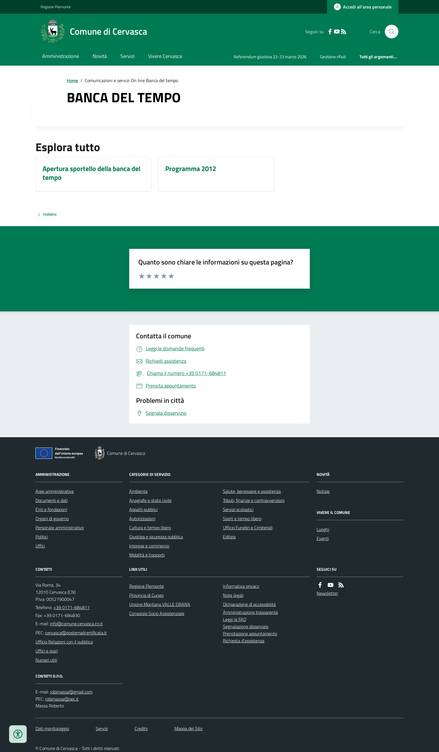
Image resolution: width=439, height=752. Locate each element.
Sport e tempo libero (242, 518)
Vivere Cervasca (165, 56)
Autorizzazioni (142, 518)
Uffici (40, 545)
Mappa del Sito (188, 728)
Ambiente (138, 491)
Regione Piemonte (56, 7)
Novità (100, 56)
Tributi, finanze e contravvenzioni (254, 500)
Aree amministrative (54, 491)
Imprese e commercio (149, 545)
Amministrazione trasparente (250, 612)
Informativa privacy (241, 586)
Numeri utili (46, 660)
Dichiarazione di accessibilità (249, 604)
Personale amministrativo (59, 527)
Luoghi (323, 529)
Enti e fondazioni (51, 509)
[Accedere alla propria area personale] (362, 7)
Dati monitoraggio (52, 728)
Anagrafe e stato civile (150, 500)
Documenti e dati (51, 500)
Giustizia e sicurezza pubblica (156, 536)
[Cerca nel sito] (389, 31)
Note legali (233, 595)
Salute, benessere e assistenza (252, 491)
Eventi (323, 538)
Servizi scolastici (238, 509)
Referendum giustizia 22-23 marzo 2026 (270, 56)
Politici (41, 536)
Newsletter (327, 593)
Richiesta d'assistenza (243, 640)
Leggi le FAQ (234, 619)
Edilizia (229, 536)
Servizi (127, 56)
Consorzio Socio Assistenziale (156, 613)
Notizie (323, 491)
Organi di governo (52, 518)
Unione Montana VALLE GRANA (159, 604)
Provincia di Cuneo (146, 595)
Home (72, 80)
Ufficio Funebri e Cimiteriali (248, 527)
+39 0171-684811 (71, 607)
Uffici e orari (46, 650)
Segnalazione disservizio (245, 626)
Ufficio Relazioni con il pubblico (64, 641)
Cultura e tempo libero (150, 527)
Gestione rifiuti (333, 56)
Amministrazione (60, 56)
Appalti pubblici (143, 509)
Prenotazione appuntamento (250, 633)
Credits (141, 728)
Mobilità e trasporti (147, 554)
